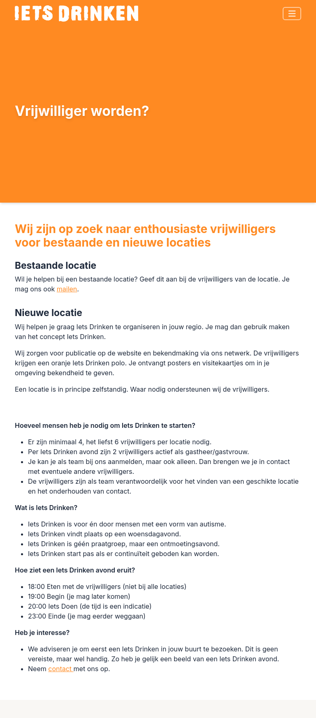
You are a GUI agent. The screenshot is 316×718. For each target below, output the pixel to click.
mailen (67, 289)
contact (60, 669)
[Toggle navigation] (292, 14)
